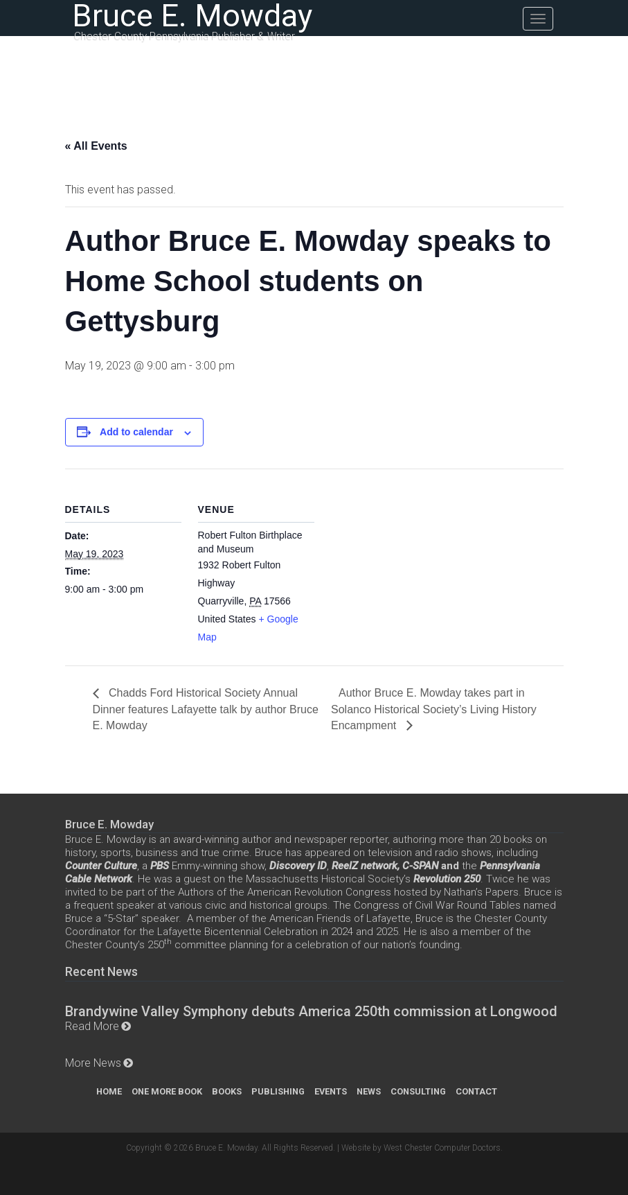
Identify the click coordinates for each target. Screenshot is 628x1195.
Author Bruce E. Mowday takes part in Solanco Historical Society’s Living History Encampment (434, 709)
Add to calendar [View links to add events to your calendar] (136, 431)
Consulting (418, 1091)
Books (227, 1091)
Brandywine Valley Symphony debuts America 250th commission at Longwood (311, 1011)
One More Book (167, 1091)
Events (330, 1091)
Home (109, 1091)
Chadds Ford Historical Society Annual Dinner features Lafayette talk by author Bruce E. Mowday (206, 709)
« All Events (96, 146)
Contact (476, 1091)
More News (93, 1063)
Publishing (278, 1091)
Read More (92, 1026)
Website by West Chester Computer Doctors (421, 1148)
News (369, 1091)
